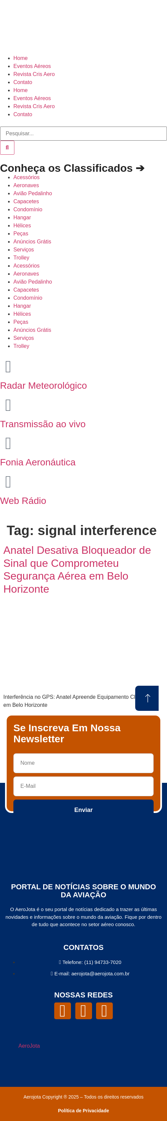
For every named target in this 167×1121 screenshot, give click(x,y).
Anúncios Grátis (32, 241)
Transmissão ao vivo (43, 424)
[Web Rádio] (8, 481)
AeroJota (29, 1046)
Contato (22, 82)
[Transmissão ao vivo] (8, 405)
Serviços (23, 249)
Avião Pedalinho (32, 193)
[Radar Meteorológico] (8, 366)
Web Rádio (23, 501)
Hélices (22, 225)
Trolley (21, 257)
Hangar (22, 217)
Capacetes (26, 201)
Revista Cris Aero (34, 74)
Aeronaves (26, 185)
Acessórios (26, 177)
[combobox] (83, 134)
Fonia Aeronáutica (38, 462)
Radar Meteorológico (43, 385)
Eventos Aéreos (32, 66)
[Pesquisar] (7, 148)
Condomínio (27, 209)
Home (20, 58)
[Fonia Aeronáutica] (8, 443)
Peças (20, 233)
